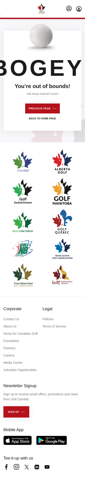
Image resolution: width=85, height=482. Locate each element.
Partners (9, 348)
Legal (48, 309)
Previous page (40, 108)
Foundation (11, 341)
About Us (10, 326)
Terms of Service (54, 326)
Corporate (12, 309)
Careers (9, 355)
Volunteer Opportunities (19, 370)
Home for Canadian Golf (20, 333)
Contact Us (11, 319)
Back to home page (42, 118)
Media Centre (12, 362)
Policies (48, 319)
